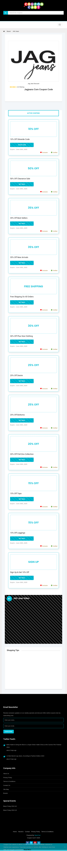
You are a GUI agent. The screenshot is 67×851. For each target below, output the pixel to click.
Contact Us (6, 785)
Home (15, 831)
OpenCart (37, 835)
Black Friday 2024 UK (10, 806)
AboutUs (21, 831)
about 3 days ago (11, 750)
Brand (9, 31)
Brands (5, 793)
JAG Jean (16, 31)
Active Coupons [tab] (33, 113)
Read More (27, 849)
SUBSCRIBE (9, 731)
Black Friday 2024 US (10, 810)
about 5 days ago (11, 759)
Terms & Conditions (9, 781)
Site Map (6, 789)
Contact (27, 831)
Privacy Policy (7, 777)
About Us (6, 773)
